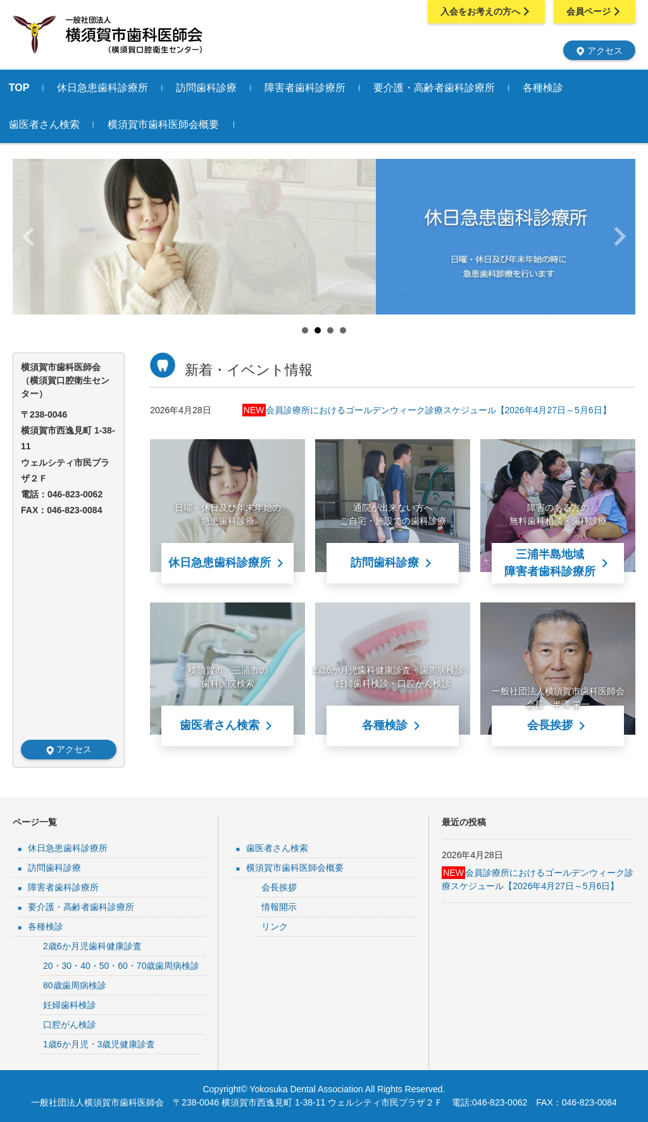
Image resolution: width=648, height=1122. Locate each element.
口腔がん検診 (69, 1024)
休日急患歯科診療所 (120, 87)
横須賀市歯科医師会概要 (181, 124)
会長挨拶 (279, 887)
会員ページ (594, 11)
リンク (274, 926)
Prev (29, 237)
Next (619, 237)
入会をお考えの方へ (485, 11)
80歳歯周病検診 (74, 985)
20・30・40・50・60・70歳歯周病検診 (121, 966)
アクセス (599, 50)
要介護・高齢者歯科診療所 (452, 87)
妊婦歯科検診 (69, 1005)
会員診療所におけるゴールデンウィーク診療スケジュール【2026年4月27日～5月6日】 (426, 410)
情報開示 (279, 907)
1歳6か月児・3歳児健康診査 (99, 1044)
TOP (37, 87)
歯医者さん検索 (62, 124)
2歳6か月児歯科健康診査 (92, 946)
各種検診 (561, 87)
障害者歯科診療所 (323, 87)
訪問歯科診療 (224, 87)
